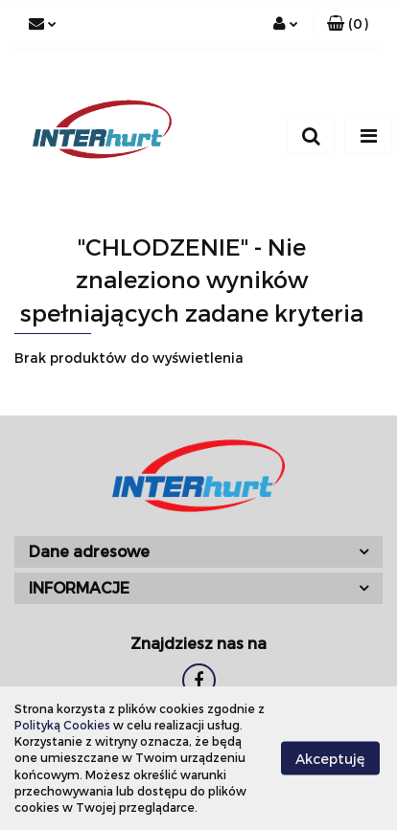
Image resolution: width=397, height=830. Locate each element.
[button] (348, 24)
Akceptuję (330, 759)
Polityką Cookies (62, 724)
